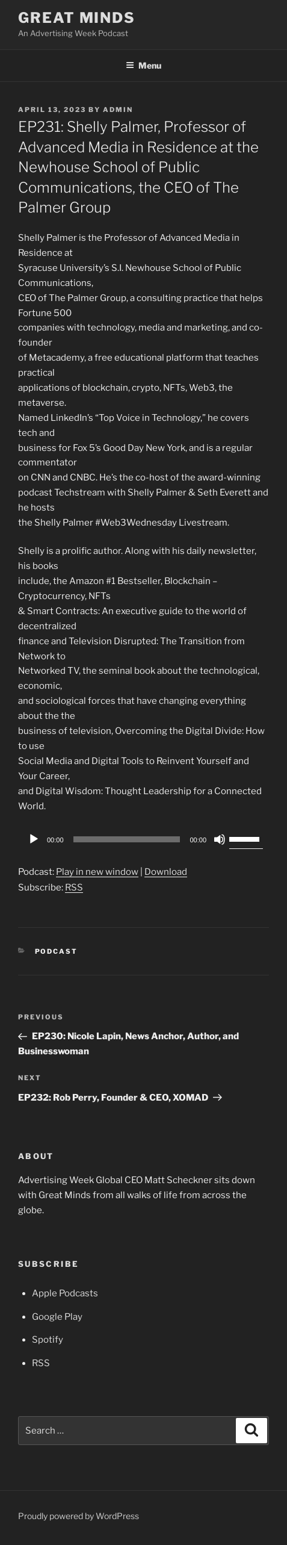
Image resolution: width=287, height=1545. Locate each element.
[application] (143, 839)
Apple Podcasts (65, 1293)
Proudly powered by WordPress (78, 1516)
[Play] (34, 839)
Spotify (47, 1339)
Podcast (56, 951)
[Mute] (220, 839)
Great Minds (76, 17)
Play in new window (97, 871)
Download (165, 871)
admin (118, 109)
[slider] (127, 839)
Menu (143, 65)
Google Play (57, 1316)
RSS (74, 887)
